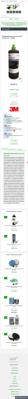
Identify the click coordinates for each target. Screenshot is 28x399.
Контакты (14, 396)
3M (17, 104)
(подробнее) (14, 119)
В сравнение (14, 143)
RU (23, 1)
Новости (15, 380)
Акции (11, 18)
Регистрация (15, 367)
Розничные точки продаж (15, 389)
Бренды (16, 18)
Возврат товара (15, 391)
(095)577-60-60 (4, 1)
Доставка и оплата (14, 393)
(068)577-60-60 (13, 1)
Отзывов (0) (19, 149)
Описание (5, 149)
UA (26, 1)
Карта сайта (15, 383)
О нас (15, 376)
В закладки (14, 140)
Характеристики (12, 149)
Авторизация (15, 370)
